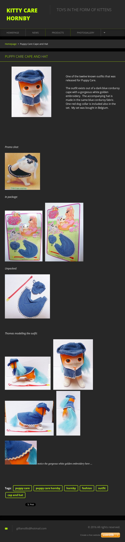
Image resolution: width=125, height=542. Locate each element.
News (35, 32)
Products (58, 32)
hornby (71, 488)
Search (116, 9)
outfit (102, 488)
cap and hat (15, 495)
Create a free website (90, 535)
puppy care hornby (48, 488)
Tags (8, 488)
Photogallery (85, 32)
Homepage (13, 32)
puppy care (22, 488)
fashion (87, 488)
